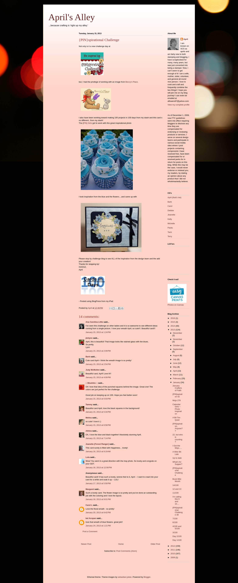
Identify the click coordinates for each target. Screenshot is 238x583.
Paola (170, 228)
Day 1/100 (176, 540)
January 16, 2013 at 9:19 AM (98, 451)
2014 (173, 326)
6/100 (174, 522)
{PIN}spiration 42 (177, 395)
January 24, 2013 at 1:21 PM (98, 526)
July (175, 359)
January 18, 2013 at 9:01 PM (98, 499)
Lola (88, 457)
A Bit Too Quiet (176, 418)
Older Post (155, 544)
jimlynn (89, 338)
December (177, 333)
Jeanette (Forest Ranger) (97, 444)
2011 (173, 550)
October (177, 345)
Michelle (171, 223)
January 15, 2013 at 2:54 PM (98, 364)
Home (121, 544)
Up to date (177, 458)
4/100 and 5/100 (176, 527)
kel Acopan (91, 518)
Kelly (170, 219)
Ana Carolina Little (94, 322)
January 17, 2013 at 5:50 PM (98, 483)
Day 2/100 (176, 536)
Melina (89, 418)
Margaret (90, 489)
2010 (173, 553)
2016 (173, 318)
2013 (173, 330)
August (176, 355)
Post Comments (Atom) (126, 551)
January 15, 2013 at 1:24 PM (98, 332)
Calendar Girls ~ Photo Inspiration (177, 409)
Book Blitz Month (176, 480)
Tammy (89, 404)
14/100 (175, 485)
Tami (170, 232)
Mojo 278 (176, 400)
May (175, 367)
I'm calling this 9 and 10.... (176, 500)
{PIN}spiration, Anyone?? (177, 427)
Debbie (171, 210)
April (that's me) (174, 197)
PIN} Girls (87, 123)
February (177, 378)
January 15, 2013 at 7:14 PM (98, 438)
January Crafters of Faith (177, 388)
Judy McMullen (93, 370)
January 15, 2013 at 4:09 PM (98, 377)
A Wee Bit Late (176, 453)
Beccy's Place (132, 82)
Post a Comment (90, 531)
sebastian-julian (124, 577)
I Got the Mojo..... (177, 447)
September (178, 349)
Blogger (147, 577)
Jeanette (171, 215)
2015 (173, 322)
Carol (170, 206)
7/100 (174, 518)
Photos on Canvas (176, 305)
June (175, 363)
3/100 (174, 532)
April (186, 39)
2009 (173, 557)
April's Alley (71, 17)
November (177, 339)
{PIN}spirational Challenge (177, 471)
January (177, 382)
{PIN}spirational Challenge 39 (177, 511)
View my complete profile (178, 105)
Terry (170, 236)
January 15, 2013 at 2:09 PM (98, 351)
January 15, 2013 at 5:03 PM (98, 399)
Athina (89, 431)
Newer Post (86, 544)
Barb (88, 356)
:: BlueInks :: (92, 383)
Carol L (89, 505)
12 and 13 (176, 489)
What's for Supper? (177, 463)
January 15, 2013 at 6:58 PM (98, 425)
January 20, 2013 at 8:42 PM (98, 512)
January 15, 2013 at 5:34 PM (98, 412)
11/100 (175, 493)
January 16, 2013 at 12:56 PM (99, 467)
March (176, 375)
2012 (173, 546)
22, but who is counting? (177, 438)
